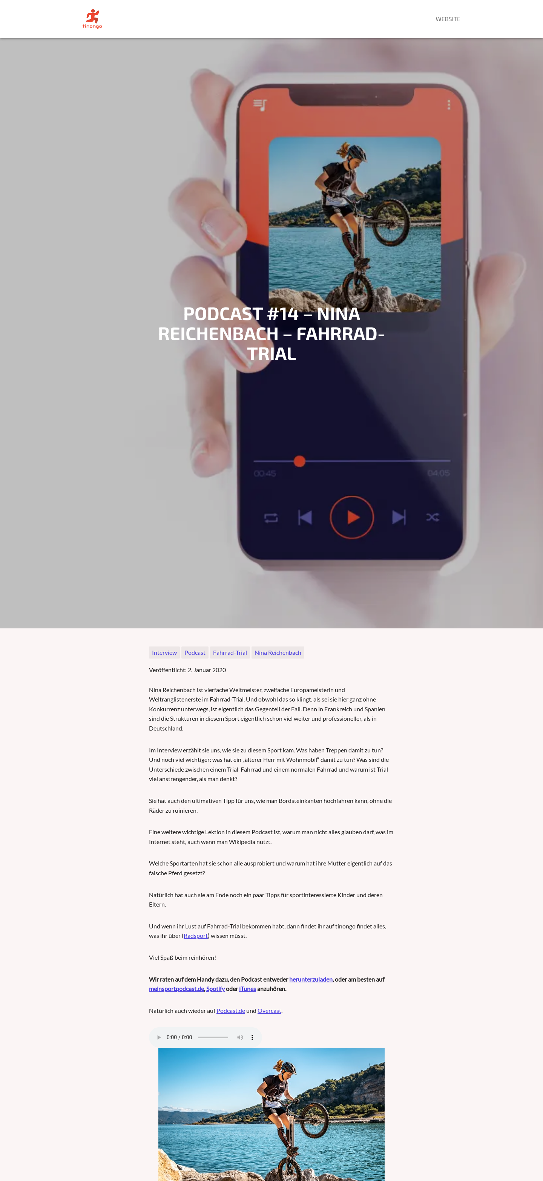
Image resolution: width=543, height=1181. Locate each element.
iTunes (247, 988)
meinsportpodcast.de (176, 988)
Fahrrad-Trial (230, 652)
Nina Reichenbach (278, 652)
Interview (164, 652)
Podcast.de (230, 1010)
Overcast (269, 1010)
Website (448, 18)
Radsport (196, 935)
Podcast (195, 652)
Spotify (215, 988)
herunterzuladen (311, 979)
